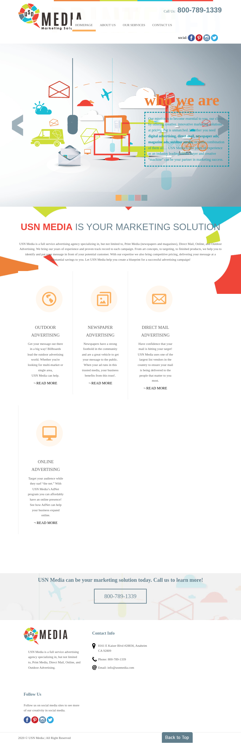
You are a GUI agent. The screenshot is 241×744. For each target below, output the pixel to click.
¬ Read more (45, 383)
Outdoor (49, 299)
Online (49, 433)
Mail (159, 299)
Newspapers (104, 299)
